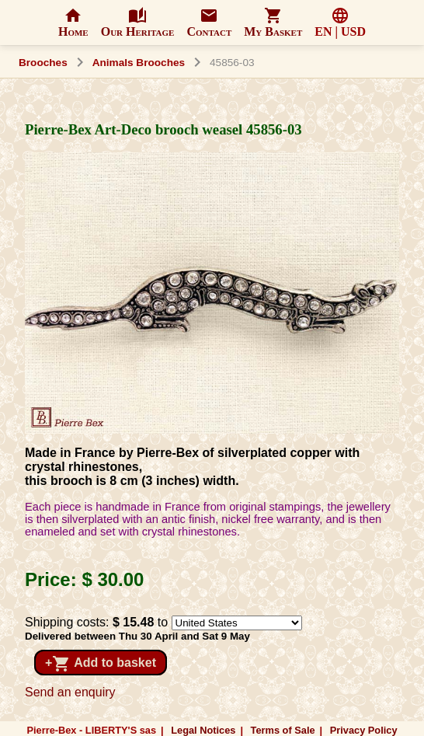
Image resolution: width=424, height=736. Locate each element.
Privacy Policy (364, 730)
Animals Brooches (138, 62)
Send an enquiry (70, 692)
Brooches (43, 62)
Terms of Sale (283, 730)
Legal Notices (203, 730)
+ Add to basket (100, 663)
